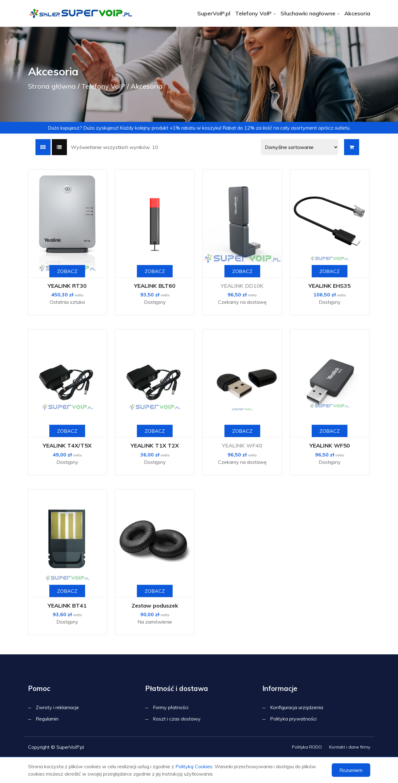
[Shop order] (299, 147)
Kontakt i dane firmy (349, 747)
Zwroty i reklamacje (57, 707)
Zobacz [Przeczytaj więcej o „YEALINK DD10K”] (242, 271)
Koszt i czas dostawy (177, 719)
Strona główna (52, 86)
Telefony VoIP (253, 13)
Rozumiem (351, 770)
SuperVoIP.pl (213, 13)
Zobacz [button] (67, 271)
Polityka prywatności (293, 719)
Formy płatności (170, 707)
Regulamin (47, 719)
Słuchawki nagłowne (308, 13)
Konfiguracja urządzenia (296, 707)
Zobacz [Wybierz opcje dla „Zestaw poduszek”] (155, 591)
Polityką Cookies (193, 766)
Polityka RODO (307, 747)
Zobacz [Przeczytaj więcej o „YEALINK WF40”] (242, 431)
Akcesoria (357, 13)
